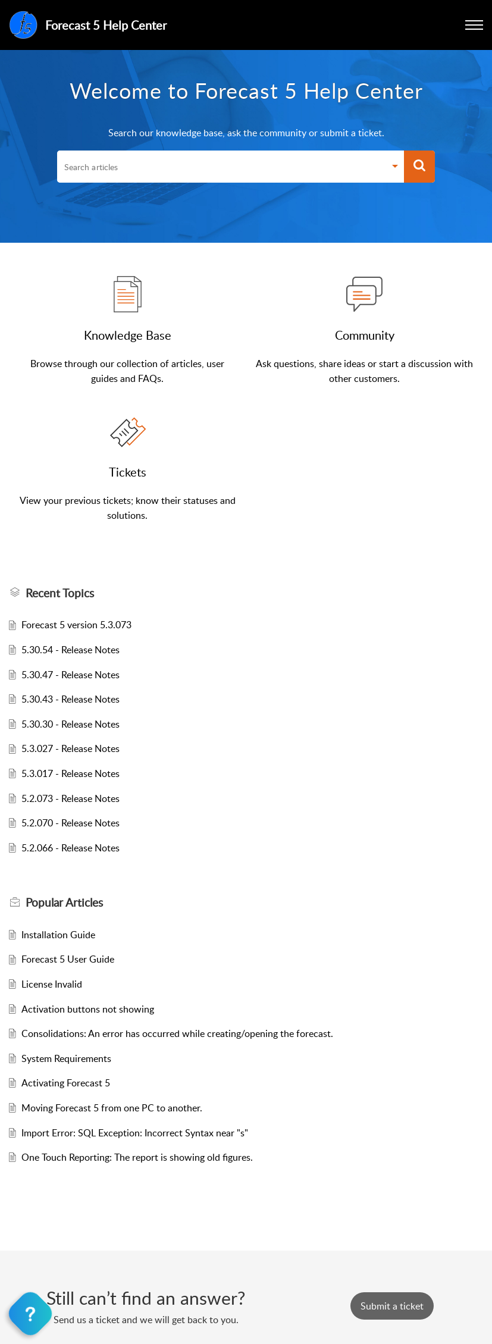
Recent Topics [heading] (60, 593)
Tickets (127, 471)
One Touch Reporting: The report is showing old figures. (137, 1157)
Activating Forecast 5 (65, 1082)
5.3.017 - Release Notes (70, 773)
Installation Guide (58, 934)
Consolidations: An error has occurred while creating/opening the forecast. (177, 1033)
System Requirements (66, 1058)
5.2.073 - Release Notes (70, 798)
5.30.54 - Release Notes (70, 649)
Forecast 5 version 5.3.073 (76, 624)
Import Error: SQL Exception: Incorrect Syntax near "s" (134, 1132)
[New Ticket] (392, 1305)
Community (364, 335)
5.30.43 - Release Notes (70, 699)
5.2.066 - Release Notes (70, 847)
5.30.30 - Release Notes (70, 724)
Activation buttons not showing (87, 1009)
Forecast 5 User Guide (67, 959)
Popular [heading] (64, 902)
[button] (474, 25)
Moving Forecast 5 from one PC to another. (111, 1107)
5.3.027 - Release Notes (70, 748)
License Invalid (51, 984)
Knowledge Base (127, 335)
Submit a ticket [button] (392, 1305)
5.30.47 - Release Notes (70, 674)
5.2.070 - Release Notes (70, 822)
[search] (221, 167)
